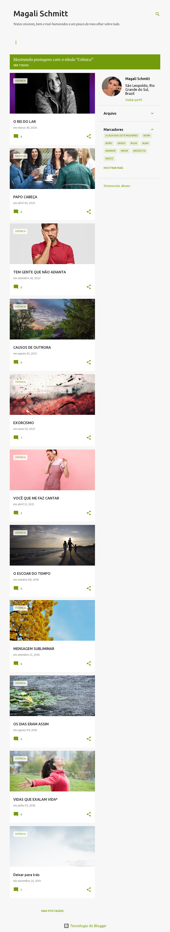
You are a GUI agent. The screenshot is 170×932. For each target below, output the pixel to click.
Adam (146, 135)
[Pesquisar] (157, 14)
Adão (108, 143)
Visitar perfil (133, 100)
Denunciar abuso (117, 186)
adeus (121, 143)
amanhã (110, 150)
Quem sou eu (23, 42)
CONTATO (77, 42)
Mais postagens (52, 910)
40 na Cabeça (103, 42)
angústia (139, 150)
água (134, 143)
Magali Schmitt (40, 13)
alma (145, 143)
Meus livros (51, 42)
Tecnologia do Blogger (85, 926)
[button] (88, 137)
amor (124, 150)
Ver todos (21, 65)
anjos (109, 158)
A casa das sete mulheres (121, 135)
